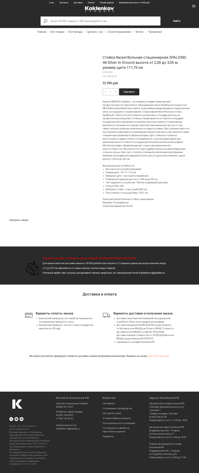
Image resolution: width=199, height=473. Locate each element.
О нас (51, 3)
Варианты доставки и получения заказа (143, 313)
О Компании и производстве (117, 408)
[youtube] (21, 419)
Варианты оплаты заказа (54, 313)
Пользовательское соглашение (119, 423)
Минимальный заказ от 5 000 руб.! (134, 3)
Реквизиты (108, 436)
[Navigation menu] (193, 6)
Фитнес (139, 31)
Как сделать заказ (112, 413)
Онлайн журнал (107, 3)
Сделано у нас (95, 31)
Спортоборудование (119, 31)
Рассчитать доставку (159, 356)
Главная (41, 31)
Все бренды (75, 31)
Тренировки (155, 31)
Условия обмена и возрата (117, 418)
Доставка (78, 3)
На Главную (109, 403)
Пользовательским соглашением (36, 441)
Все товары (57, 31)
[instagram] (16, 419)
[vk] (11, 419)
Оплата (91, 3)
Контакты (64, 3)
